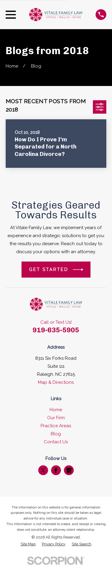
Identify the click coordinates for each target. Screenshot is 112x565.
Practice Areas (56, 425)
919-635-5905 (56, 330)
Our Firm (56, 417)
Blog (56, 433)
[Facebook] (56, 470)
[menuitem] (28, 544)
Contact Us (56, 442)
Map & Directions (56, 382)
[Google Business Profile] (69, 470)
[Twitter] (43, 470)
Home (56, 409)
